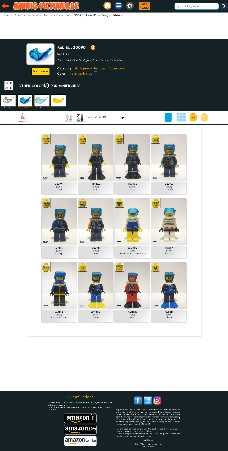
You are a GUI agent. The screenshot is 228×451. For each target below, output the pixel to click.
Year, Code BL (97, 117)
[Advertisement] (114, 28)
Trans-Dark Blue (80, 73)
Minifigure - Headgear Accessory (99, 68)
